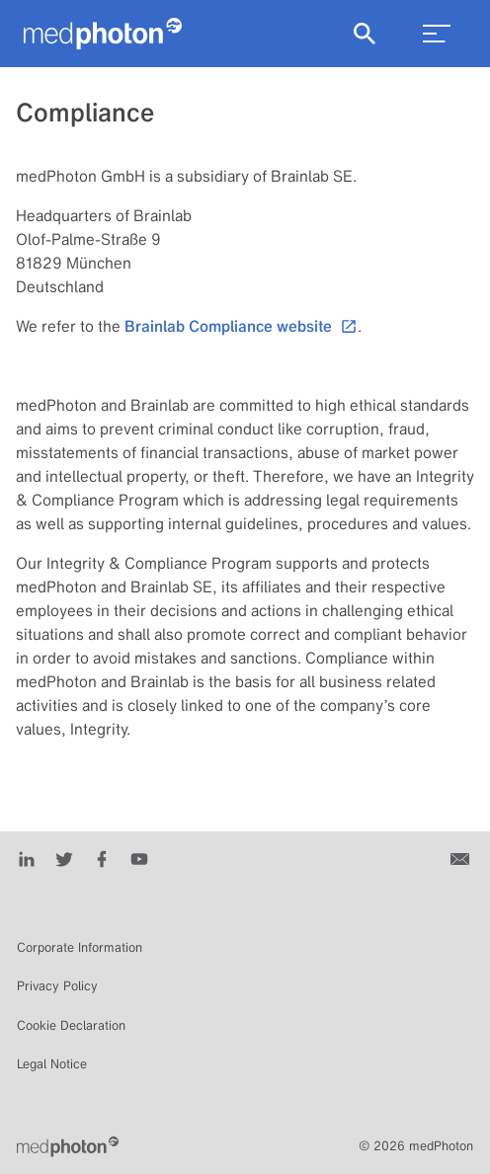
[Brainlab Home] (68, 1146)
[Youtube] (139, 857)
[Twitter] (64, 857)
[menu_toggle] (436, 33)
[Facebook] (102, 857)
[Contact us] (461, 857)
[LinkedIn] (27, 857)
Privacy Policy (57, 986)
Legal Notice (52, 1064)
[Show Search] (364, 33)
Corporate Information (79, 947)
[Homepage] (103, 33)
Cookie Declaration (71, 1025)
